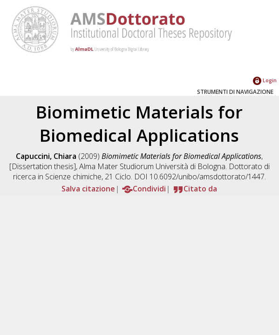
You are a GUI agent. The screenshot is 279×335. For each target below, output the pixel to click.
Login (265, 80)
